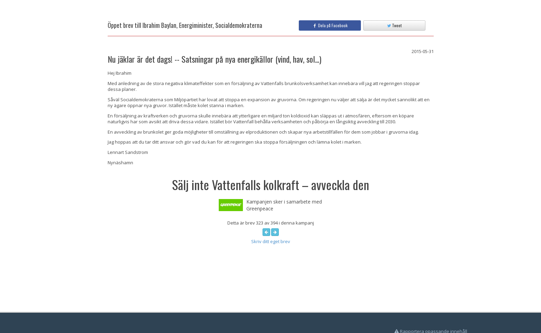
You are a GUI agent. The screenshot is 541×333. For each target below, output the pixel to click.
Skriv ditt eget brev (270, 241)
